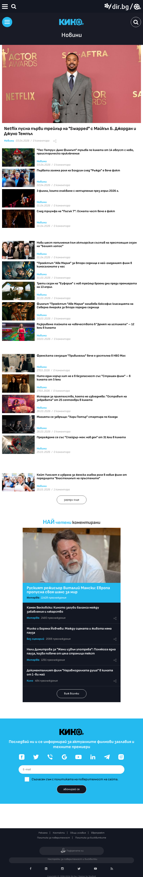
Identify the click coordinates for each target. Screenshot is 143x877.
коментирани (86, 522)
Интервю (33, 597)
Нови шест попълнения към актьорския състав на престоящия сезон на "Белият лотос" (87, 244)
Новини (9, 140)
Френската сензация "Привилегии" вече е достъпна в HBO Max (81, 356)
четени (63, 522)
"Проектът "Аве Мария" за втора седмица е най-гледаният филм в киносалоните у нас (84, 264)
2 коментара (62, 185)
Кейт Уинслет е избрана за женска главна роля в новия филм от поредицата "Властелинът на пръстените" (82, 476)
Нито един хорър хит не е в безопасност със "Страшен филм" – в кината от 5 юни (84, 377)
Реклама (43, 832)
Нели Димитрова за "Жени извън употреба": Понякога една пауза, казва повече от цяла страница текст (71, 651)
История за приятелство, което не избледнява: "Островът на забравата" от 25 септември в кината (82, 398)
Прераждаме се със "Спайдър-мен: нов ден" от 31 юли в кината (81, 437)
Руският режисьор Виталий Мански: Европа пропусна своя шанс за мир (68, 589)
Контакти (59, 832)
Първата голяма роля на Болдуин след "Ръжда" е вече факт (78, 170)
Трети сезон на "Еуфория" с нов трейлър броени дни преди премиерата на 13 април (87, 285)
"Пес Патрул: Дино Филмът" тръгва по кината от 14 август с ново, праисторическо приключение (85, 151)
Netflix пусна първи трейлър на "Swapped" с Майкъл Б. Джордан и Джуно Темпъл (70, 131)
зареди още (71, 499)
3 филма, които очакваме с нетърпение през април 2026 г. (78, 191)
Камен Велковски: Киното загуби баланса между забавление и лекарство (63, 610)
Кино (30, 680)
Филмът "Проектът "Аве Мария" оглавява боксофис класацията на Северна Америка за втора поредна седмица (85, 305)
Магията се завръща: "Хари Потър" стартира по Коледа (77, 417)
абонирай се (71, 789)
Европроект (97, 832)
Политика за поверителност (53, 837)
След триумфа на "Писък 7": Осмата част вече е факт (76, 211)
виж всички (71, 693)
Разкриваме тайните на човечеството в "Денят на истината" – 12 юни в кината (85, 326)
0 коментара (41, 140)
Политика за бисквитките (90, 837)
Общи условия (78, 832)
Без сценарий (35, 639)
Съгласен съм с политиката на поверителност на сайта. (75, 779)
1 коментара (62, 489)
